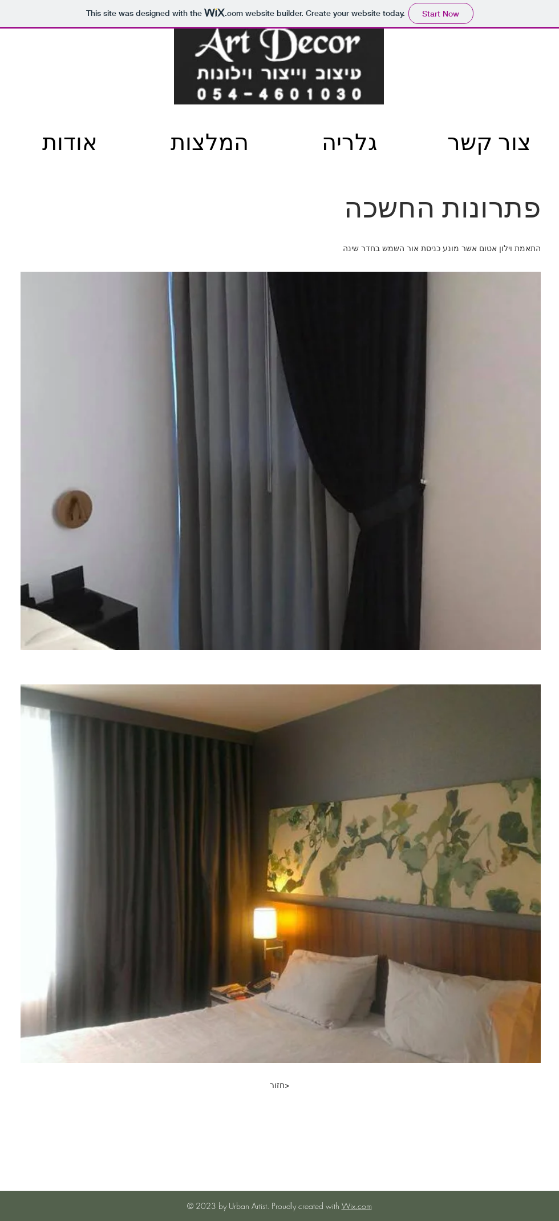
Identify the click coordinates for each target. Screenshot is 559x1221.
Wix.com (357, 1205)
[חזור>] (279, 1085)
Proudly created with (307, 1205)
